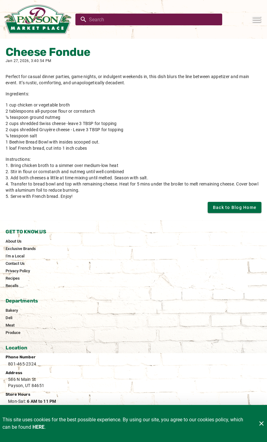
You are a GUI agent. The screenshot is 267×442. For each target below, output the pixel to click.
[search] (153, 19)
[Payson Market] (39, 19)
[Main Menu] (256, 19)
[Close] (261, 423)
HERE (38, 427)
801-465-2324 (22, 363)
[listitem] (14, 241)
